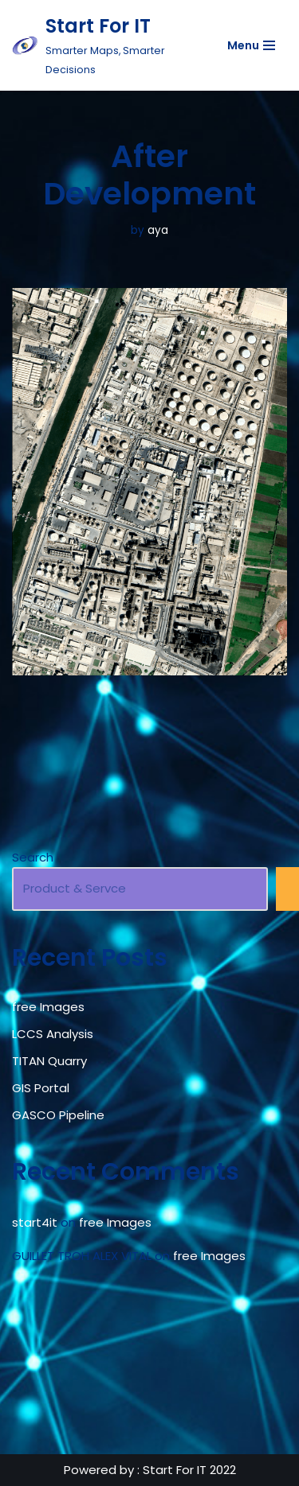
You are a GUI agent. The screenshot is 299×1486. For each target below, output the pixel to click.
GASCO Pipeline (58, 1115)
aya (158, 230)
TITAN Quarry (49, 1060)
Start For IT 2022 (189, 1469)
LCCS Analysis (52, 1033)
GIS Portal (40, 1087)
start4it (34, 1222)
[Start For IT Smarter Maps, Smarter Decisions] (101, 45)
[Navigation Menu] (251, 45)
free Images (48, 1006)
